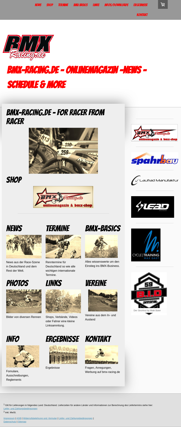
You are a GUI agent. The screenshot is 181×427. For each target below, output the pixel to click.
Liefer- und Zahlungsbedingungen (20, 408)
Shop (49, 5)
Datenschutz (10, 421)
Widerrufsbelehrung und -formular (40, 418)
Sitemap (22, 421)
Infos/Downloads (116, 5)
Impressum (9, 418)
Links (96, 5)
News (38, 5)
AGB (18, 418)
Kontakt (142, 15)
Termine (63, 5)
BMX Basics (80, 5)
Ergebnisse (140, 5)
